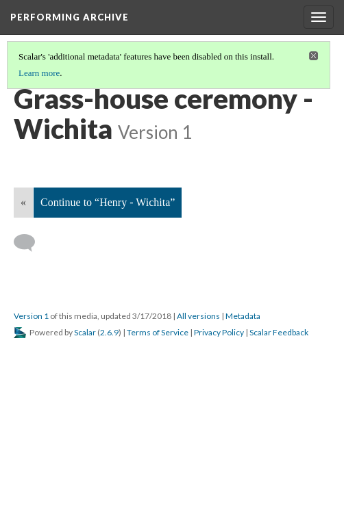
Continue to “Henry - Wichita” (107, 202)
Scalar (85, 332)
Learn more (39, 73)
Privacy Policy (219, 332)
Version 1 (31, 316)
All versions (198, 316)
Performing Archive (69, 17)
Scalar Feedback (278, 332)
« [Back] (23, 202)
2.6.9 (109, 332)
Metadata (242, 316)
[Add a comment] (30, 243)
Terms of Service (157, 332)
